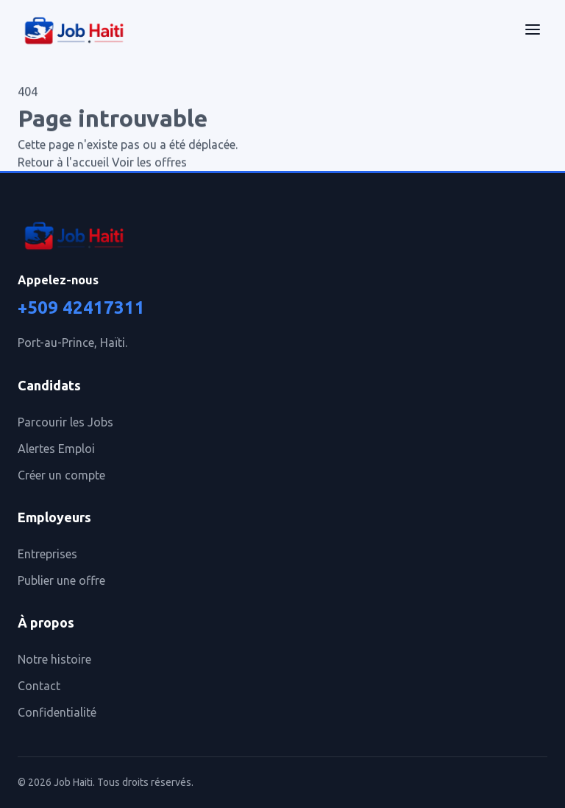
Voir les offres (149, 162)
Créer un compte (61, 475)
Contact (39, 685)
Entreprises (47, 554)
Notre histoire (54, 659)
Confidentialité (57, 712)
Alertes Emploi (56, 448)
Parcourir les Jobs (65, 422)
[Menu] (532, 32)
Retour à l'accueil (63, 162)
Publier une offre (61, 580)
